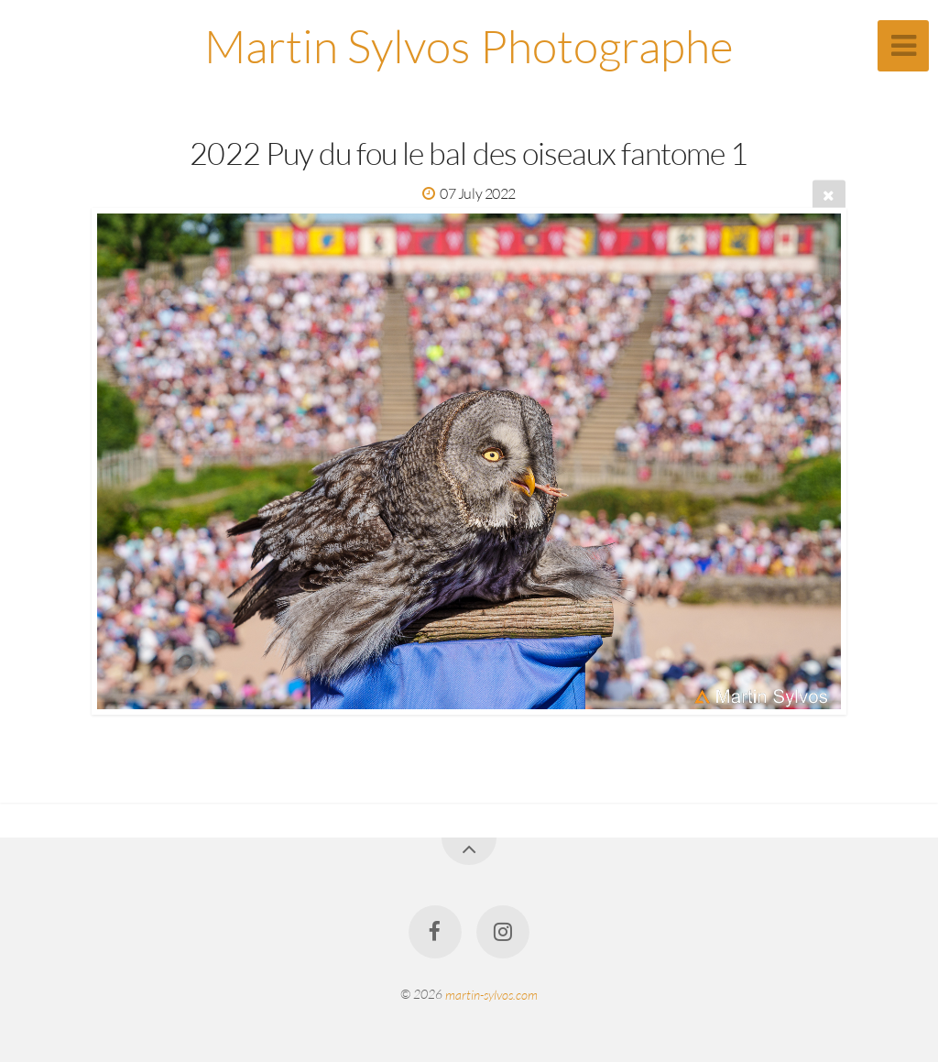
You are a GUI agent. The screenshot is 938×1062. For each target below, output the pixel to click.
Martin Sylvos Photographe (469, 45)
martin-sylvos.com (491, 994)
